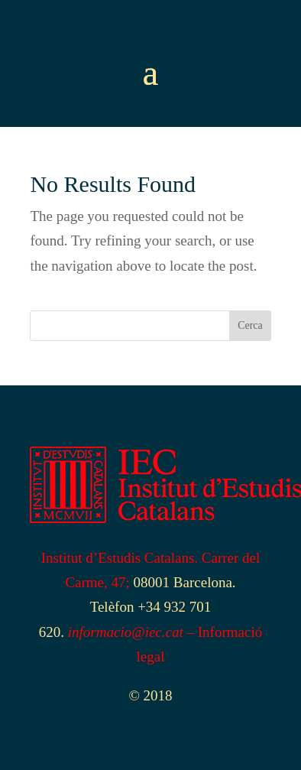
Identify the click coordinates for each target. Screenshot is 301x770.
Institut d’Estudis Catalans (118, 558)
